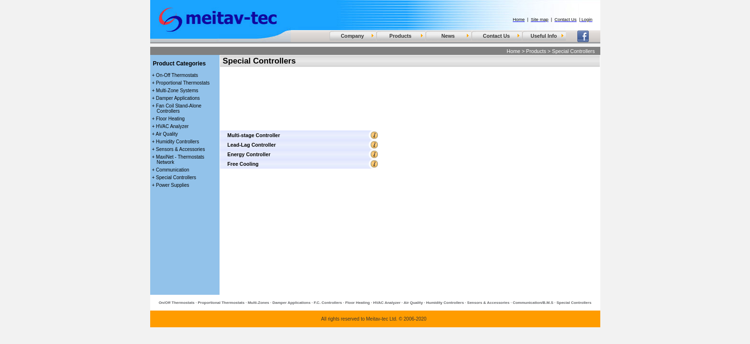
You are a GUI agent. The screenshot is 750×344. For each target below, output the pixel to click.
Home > (516, 51)
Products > (538, 51)
